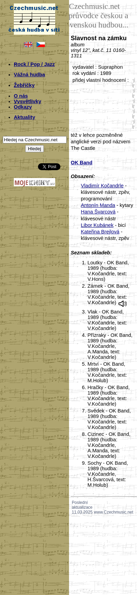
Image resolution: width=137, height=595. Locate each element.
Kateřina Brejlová (100, 231)
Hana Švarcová (98, 211)
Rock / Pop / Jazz (34, 64)
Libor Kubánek (97, 225)
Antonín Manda (98, 205)
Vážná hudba (29, 74)
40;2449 (132, 116)
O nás (21, 96)
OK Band (81, 162)
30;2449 (132, 105)
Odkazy (23, 107)
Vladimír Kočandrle (102, 185)
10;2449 (132, 85)
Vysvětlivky (27, 101)
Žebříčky (24, 85)
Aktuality (24, 117)
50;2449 (132, 126)
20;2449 (132, 95)
